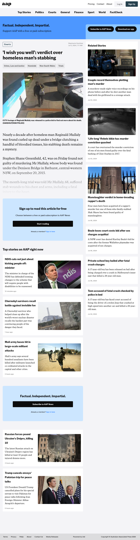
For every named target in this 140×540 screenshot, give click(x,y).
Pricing (91, 4)
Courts (52, 12)
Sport (91, 12)
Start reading (43, 223)
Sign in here (50, 231)
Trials (60, 65)
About (109, 4)
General (65, 12)
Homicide (32, 65)
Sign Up (131, 4)
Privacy (13, 537)
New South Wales (47, 65)
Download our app (126, 29)
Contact (100, 4)
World (102, 12)
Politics (39, 12)
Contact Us (39, 537)
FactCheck (116, 12)
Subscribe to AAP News (100, 29)
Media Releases (52, 537)
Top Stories (24, 12)
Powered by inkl (79, 537)
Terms (5, 537)
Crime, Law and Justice (14, 65)
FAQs (21, 537)
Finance (78, 12)
